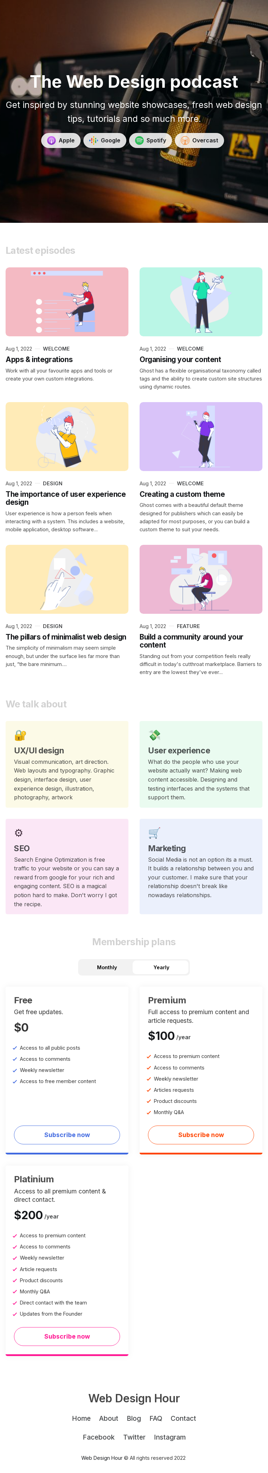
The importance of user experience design (66, 498)
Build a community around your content (192, 641)
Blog (134, 1418)
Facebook (99, 1437)
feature (188, 626)
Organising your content (180, 359)
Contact (183, 1418)
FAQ (155, 1418)
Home (81, 1418)
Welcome (56, 349)
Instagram (170, 1437)
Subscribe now (67, 1134)
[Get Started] (61, 140)
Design (52, 483)
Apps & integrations (39, 359)
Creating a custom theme (182, 494)
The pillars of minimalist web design (66, 637)
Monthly (107, 967)
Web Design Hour (101, 1458)
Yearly (161, 967)
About (108, 1418)
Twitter (134, 1437)
